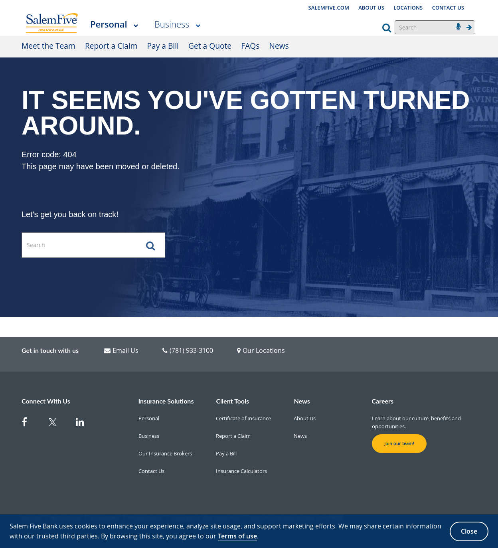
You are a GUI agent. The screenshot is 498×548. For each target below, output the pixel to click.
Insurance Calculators (241, 471)
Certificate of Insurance (243, 418)
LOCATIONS (408, 7)
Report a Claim (233, 435)
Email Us (121, 350)
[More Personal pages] (136, 25)
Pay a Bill (226, 453)
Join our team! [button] (399, 443)
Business (172, 24)
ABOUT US (371, 7)
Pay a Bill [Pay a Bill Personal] (163, 45)
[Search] (435, 27)
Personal (108, 24)
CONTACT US (448, 7)
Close (469, 531)
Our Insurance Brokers (165, 453)
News (300, 435)
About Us (305, 418)
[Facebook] (30, 423)
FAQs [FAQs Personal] (250, 45)
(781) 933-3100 (187, 350)
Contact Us (151, 471)
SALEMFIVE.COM (328, 7)
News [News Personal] (279, 45)
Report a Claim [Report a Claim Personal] (111, 45)
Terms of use (237, 536)
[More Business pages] (198, 25)
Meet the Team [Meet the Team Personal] (48, 45)
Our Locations (261, 350)
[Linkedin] (84, 423)
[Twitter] (57, 423)
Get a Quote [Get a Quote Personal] (209, 45)
